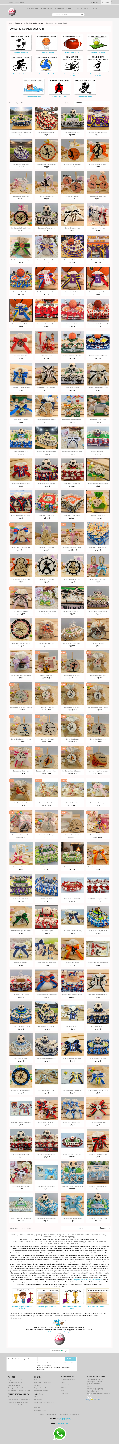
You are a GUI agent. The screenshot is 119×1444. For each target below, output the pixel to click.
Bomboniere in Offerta (15, 1397)
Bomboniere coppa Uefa (98, 1058)
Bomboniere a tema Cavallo (72, 643)
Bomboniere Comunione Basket (47, 324)
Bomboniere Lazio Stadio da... (98, 1186)
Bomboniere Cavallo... (98, 643)
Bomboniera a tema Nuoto (98, 579)
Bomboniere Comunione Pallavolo (21, 707)
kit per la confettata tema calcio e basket (88, 1280)
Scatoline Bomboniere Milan (21, 1186)
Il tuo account (67, 1377)
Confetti (70, 9)
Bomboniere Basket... (98, 260)
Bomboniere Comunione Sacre (72, 1307)
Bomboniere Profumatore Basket (46, 771)
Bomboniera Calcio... (72, 739)
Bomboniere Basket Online (21, 356)
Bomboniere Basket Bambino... (21, 387)
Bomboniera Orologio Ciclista (21, 643)
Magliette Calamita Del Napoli (72, 1218)
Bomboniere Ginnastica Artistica (98, 74)
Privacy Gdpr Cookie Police (43, 1382)
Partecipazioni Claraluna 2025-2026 (19, 1390)
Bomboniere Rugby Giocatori (98, 930)
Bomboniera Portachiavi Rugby (72, 930)
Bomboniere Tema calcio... (46, 228)
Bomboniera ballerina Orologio (21, 228)
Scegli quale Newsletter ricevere (18, 1380)
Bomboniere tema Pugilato (72, 515)
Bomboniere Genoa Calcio (46, 1122)
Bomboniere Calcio (21, 53)
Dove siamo (38, 1399)
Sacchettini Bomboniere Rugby (21, 260)
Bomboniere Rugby (72, 53)
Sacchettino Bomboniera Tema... (72, 451)
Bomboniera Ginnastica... (98, 675)
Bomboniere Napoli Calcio (46, 1186)
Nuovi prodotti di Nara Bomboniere (19, 1399)
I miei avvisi (64, 1393)
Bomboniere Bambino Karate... (21, 547)
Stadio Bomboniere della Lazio (21, 1218)
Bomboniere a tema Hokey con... (72, 994)
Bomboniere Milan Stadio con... (21, 1154)
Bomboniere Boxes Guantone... (21, 515)
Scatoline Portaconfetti (96, 1306)
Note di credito (65, 1385)
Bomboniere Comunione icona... (21, 579)
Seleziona (92, 103)
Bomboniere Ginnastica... (21, 196)
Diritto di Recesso (40, 1380)
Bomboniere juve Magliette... (46, 387)
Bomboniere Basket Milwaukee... (72, 356)
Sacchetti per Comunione (47, 1306)
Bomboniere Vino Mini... (98, 228)
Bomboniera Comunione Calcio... (21, 1090)
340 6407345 (63, 1423)
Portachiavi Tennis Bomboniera (98, 867)
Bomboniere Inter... (72, 1026)
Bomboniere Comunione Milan (98, 1154)
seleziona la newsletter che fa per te (60, 1332)
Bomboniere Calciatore (21, 419)
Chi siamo (37, 1397)
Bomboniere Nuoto (34, 97)
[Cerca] (68, 14)
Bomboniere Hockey (85, 97)
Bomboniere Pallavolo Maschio (46, 962)
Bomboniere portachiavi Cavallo (21, 675)
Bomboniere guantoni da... (98, 515)
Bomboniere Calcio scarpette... (72, 1122)
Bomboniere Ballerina (46, 196)
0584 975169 (64, 1418)
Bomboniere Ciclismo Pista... (72, 611)
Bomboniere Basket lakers (72, 260)
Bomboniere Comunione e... (72, 899)
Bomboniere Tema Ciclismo (98, 611)
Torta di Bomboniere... (21, 1058)
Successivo (105, 1228)
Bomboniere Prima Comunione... (72, 419)
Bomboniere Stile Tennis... (21, 899)
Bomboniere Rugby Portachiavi (21, 930)
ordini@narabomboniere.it (101, 1393)
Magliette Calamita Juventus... (98, 994)
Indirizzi (63, 1387)
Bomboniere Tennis (98, 53)
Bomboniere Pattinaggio (46, 835)
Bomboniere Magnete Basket (98, 292)
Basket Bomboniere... (46, 356)
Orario (36, 1405)
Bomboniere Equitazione (46, 643)
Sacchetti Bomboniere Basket (46, 292)
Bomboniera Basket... (21, 803)
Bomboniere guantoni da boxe (98, 483)
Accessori (59, 9)
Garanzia (37, 1385)
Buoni (62, 1390)
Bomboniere (32, 9)
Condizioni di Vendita (41, 1390)
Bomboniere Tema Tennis (72, 867)
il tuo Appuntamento (40, 1410)
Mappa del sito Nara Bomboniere (18, 1405)
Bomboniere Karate (59, 97)
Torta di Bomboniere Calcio (21, 1026)
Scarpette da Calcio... (98, 1026)
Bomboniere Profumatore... (72, 164)
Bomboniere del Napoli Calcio (98, 1218)
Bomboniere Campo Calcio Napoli (72, 1186)
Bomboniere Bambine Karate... (72, 547)
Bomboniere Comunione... (47, 547)
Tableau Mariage (83, 9)
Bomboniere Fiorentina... (21, 164)
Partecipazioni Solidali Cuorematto (19, 1388)
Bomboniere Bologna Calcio (21, 483)
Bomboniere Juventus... (72, 132)
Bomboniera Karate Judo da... (98, 547)
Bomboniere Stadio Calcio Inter (21, 132)
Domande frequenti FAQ (15, 1382)
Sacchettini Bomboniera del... (46, 1154)
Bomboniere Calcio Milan (98, 1122)
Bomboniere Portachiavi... (21, 611)
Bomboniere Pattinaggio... (98, 803)
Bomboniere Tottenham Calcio (46, 1058)
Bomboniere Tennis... (46, 899)
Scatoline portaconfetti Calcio (46, 419)
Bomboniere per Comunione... (72, 1090)
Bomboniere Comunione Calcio (98, 387)
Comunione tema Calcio (98, 419)
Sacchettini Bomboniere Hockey (47, 994)
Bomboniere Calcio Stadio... (46, 132)
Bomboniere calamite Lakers (98, 132)
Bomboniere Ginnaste (72, 196)
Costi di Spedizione (14, 1385)
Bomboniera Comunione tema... (21, 739)
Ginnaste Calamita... (72, 803)
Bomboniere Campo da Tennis (98, 899)
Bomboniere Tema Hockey (21, 994)
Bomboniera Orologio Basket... (46, 164)
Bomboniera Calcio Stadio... (72, 483)
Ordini (63, 1382)
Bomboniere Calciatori (47, 739)
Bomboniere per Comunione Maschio (22, 1307)
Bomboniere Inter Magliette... (72, 1058)
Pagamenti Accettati (40, 1388)
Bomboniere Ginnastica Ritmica (72, 74)
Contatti (37, 1407)
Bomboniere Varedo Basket (98, 356)
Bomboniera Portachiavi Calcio (98, 707)
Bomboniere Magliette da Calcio (21, 1122)
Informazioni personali (68, 1379)
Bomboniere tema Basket (21, 292)
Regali (95, 9)
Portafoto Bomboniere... (46, 675)
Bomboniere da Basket (72, 292)
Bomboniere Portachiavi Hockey (98, 962)
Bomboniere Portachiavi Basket (98, 324)
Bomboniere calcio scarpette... (47, 451)
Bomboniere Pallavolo (47, 74)
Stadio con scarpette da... (21, 451)
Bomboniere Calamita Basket (21, 324)
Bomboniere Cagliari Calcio (46, 483)
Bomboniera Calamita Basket (98, 164)
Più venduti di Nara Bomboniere (18, 1402)
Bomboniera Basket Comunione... (98, 771)
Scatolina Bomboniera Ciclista (46, 611)
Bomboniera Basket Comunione (72, 771)
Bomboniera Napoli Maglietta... (46, 1218)
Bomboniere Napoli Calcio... (46, 1090)
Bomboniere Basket (47, 53)
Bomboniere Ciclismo (21, 74)
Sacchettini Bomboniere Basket (47, 260)
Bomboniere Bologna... (98, 451)
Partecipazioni (46, 9)
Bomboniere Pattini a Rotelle (21, 835)
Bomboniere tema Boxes (47, 515)
